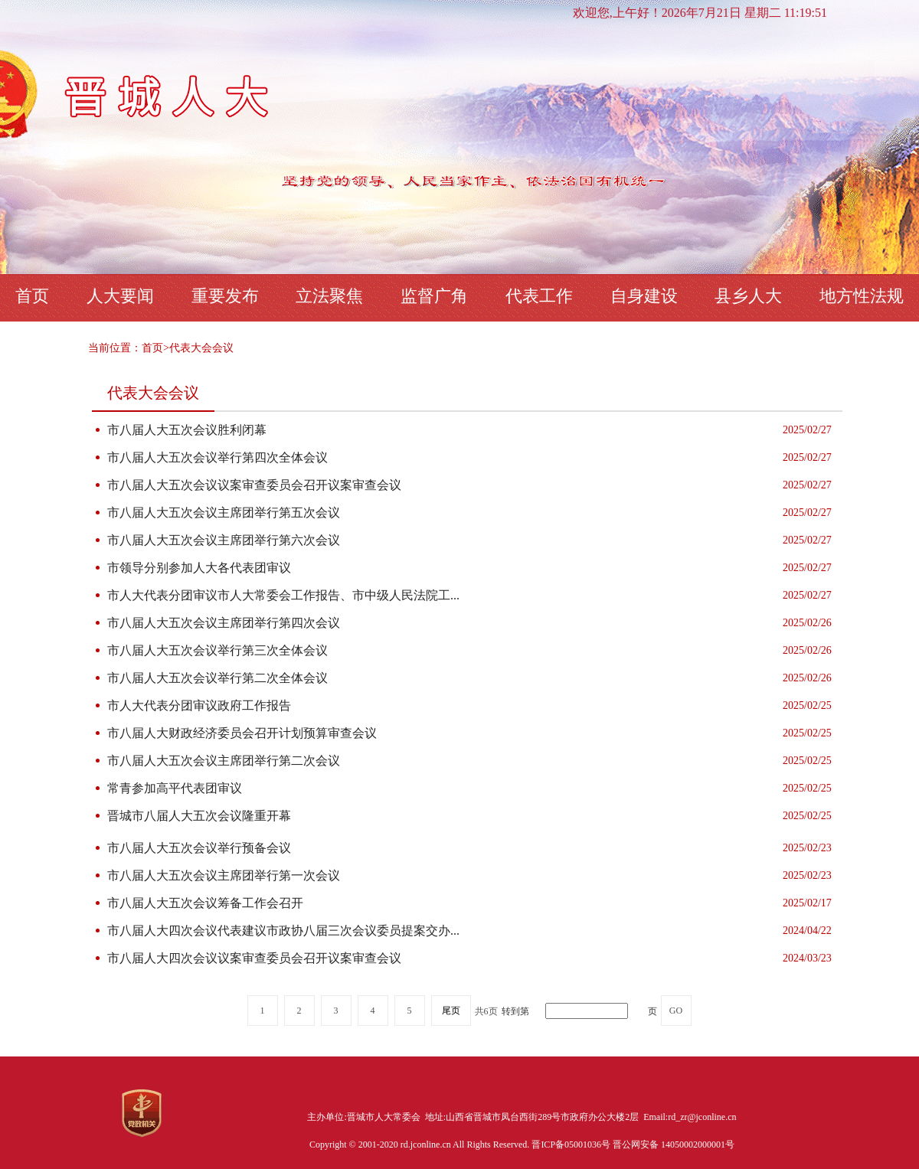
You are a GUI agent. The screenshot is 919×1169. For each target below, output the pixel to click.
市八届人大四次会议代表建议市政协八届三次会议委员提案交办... (283, 930)
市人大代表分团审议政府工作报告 (199, 705)
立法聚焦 (329, 295)
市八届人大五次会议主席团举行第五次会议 (223, 512)
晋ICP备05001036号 (572, 1144)
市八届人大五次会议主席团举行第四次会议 (223, 622)
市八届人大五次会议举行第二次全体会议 (217, 677)
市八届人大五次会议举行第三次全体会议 (217, 650)
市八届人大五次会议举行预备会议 (199, 847)
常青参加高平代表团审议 (174, 788)
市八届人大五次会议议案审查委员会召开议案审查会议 (254, 484)
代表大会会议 (201, 348)
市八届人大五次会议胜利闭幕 (187, 429)
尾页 (451, 1010)
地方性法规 (861, 295)
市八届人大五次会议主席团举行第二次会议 (223, 760)
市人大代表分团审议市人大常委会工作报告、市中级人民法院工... (283, 595)
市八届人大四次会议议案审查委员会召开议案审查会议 (254, 958)
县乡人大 (748, 295)
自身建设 (644, 295)
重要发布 (225, 295)
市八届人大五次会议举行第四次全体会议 (217, 457)
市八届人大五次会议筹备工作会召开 (205, 902)
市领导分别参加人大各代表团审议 (199, 567)
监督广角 (434, 295)
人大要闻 (120, 295)
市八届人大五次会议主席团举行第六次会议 (223, 540)
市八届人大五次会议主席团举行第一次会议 (223, 875)
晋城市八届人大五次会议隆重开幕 (199, 815)
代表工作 (539, 295)
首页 (32, 295)
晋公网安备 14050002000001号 (673, 1144)
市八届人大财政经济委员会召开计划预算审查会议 (242, 733)
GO (675, 1010)
